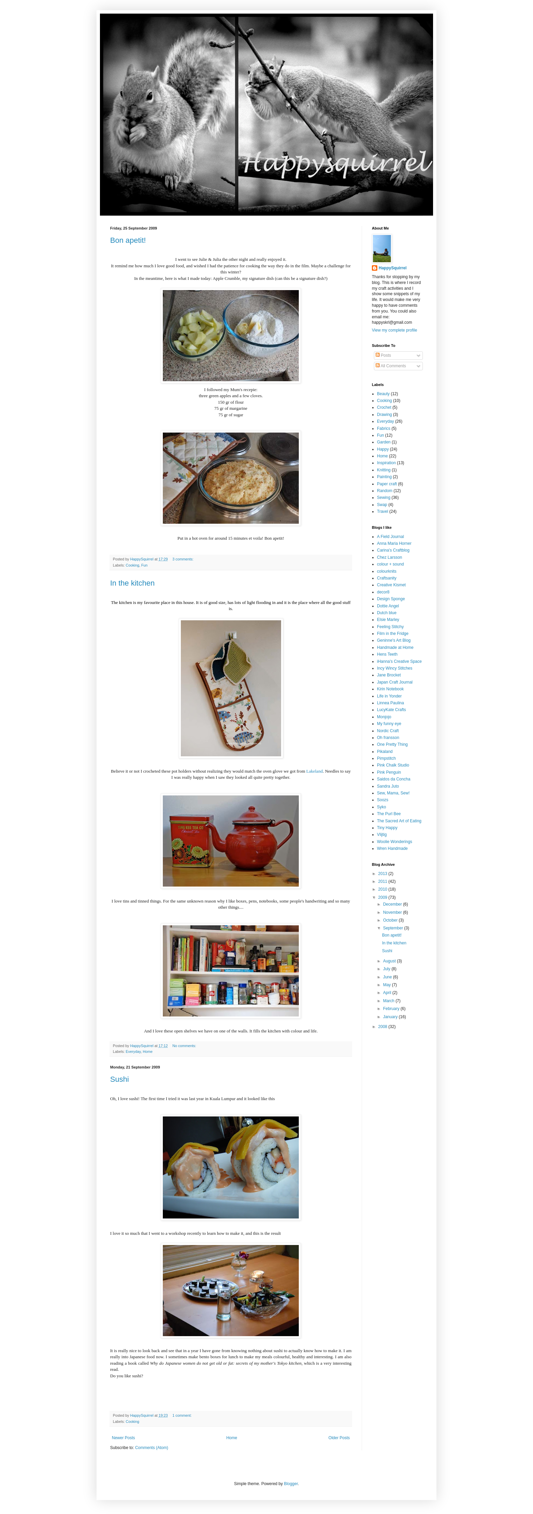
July (387, 968)
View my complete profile (394, 330)
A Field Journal (390, 536)
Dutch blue (386, 612)
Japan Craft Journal (395, 682)
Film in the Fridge (393, 633)
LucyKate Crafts (391, 709)
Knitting (384, 470)
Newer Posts (123, 1437)
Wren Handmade (392, 848)
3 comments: (183, 559)
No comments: (184, 1046)
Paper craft (387, 484)
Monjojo (384, 716)
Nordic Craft (388, 730)
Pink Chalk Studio (393, 765)
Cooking (132, 565)
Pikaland (385, 751)
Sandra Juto (388, 786)
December (393, 904)
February (391, 1008)
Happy (383, 449)
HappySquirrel (393, 268)
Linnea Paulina (390, 703)
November (393, 912)
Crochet (384, 407)
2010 (383, 889)
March (389, 1000)
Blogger (291, 1483)
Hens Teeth (387, 654)
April (387, 992)
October (391, 920)
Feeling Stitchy (390, 626)
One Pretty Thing (392, 744)
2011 (383, 881)
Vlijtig (382, 834)
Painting (384, 476)
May (387, 984)
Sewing (383, 497)
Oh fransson (388, 737)
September (393, 928)
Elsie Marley (388, 619)
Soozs (382, 799)
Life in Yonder (389, 696)
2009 (383, 897)
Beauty (383, 393)
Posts (383, 355)
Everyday (133, 1051)
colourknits (386, 571)
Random (384, 490)
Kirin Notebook (390, 689)
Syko (381, 807)
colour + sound (390, 564)
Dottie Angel (388, 606)
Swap (382, 504)
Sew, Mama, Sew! (393, 793)
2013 (383, 873)
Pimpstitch (386, 758)
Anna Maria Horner (394, 543)
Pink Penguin (389, 772)
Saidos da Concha (393, 779)
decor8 (383, 592)
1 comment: (182, 1415)
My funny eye (389, 723)
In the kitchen (132, 583)
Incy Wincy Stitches (394, 668)
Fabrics (383, 428)
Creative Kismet (391, 585)
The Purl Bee (389, 813)
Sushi (119, 1079)
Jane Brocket (389, 675)
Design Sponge (391, 598)
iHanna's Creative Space (399, 661)
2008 (383, 1026)
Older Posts (339, 1437)
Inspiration (386, 462)
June (388, 977)
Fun (144, 565)
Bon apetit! (128, 240)
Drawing (384, 414)
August (390, 961)
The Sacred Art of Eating (399, 821)
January (391, 1016)
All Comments (391, 366)
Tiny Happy (387, 827)
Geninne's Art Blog (394, 640)
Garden (384, 442)
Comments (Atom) (151, 1447)
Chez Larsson (389, 557)
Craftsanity (386, 578)
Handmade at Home (395, 647)
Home (148, 1051)
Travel (382, 511)
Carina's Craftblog (393, 550)
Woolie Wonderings (394, 841)
